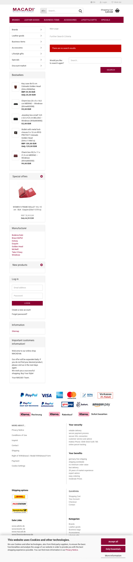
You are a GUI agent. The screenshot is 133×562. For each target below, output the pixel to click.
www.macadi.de (19, 531)
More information (113, 555)
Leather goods (31, 20)
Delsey (15, 241)
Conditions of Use (19, 435)
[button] (93, 2)
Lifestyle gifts (89, 20)
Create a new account (21, 310)
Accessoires (70, 20)
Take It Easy (17, 252)
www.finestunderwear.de (22, 534)
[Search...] (43, 10)
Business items (51, 20)
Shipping (15, 450)
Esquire (15, 243)
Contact (15, 445)
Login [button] (103, 2)
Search (111, 70)
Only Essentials (113, 549)
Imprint (15, 440)
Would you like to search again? (57, 61)
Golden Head (17, 246)
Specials (105, 20)
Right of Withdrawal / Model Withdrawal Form (31, 456)
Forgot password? (19, 314)
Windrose (16, 255)
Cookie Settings (18, 466)
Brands (16, 20)
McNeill (15, 249)
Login (27, 303)
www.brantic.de (18, 529)
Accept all (113, 541)
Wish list (116, 2)
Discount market (19, 66)
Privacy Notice (72, 550)
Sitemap (15, 331)
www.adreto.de (18, 526)
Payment (15, 461)
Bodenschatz (17, 235)
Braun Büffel (17, 238)
